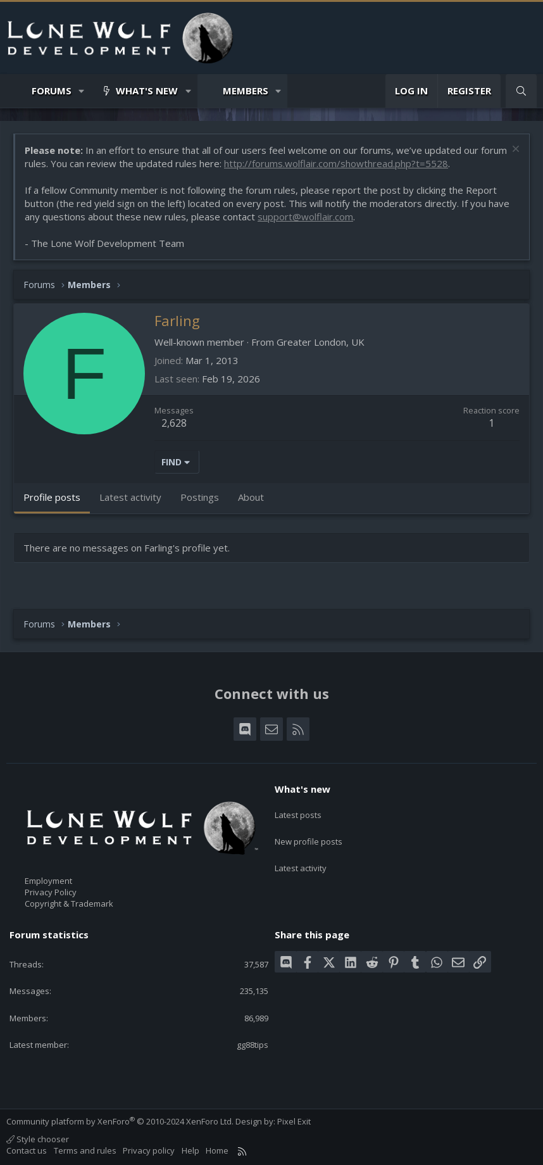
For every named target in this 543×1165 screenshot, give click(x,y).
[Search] (521, 91)
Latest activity (301, 857)
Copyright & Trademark (69, 903)
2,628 (174, 423)
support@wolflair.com (305, 216)
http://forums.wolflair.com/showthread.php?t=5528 (336, 163)
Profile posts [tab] (51, 497)
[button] (82, 91)
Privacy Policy (51, 892)
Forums (52, 90)
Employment (48, 880)
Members (245, 90)
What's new (147, 90)
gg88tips (252, 1044)
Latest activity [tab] (130, 497)
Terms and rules (85, 1150)
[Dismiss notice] (514, 150)
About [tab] (251, 497)
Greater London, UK (321, 342)
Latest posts (298, 811)
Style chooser (37, 1139)
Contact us (26, 1150)
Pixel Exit (294, 1121)
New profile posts (308, 834)
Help (190, 1150)
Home (217, 1150)
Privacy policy (149, 1150)
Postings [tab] (199, 497)
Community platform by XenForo (120, 1121)
